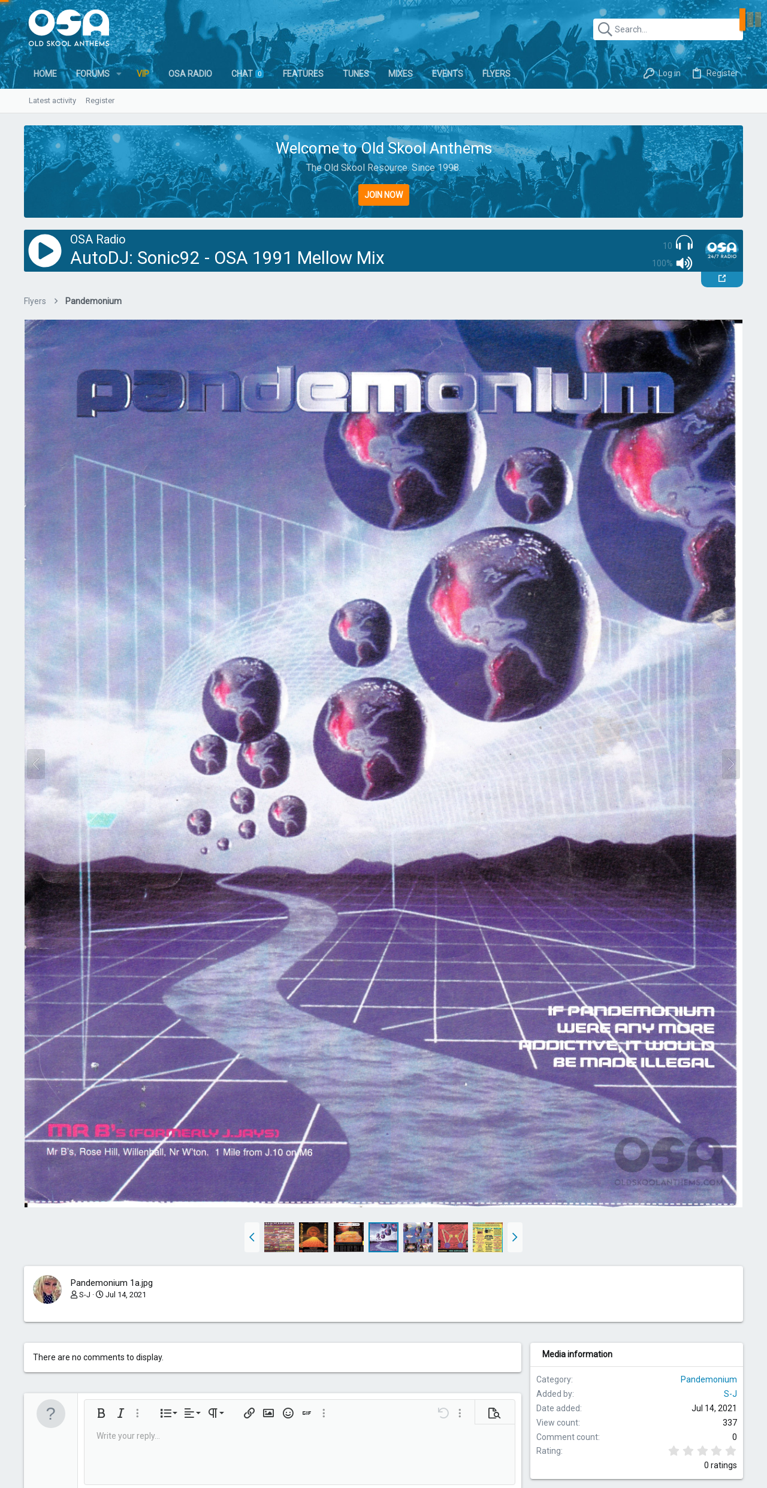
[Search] (668, 29)
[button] (119, 74)
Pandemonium (709, 1379)
